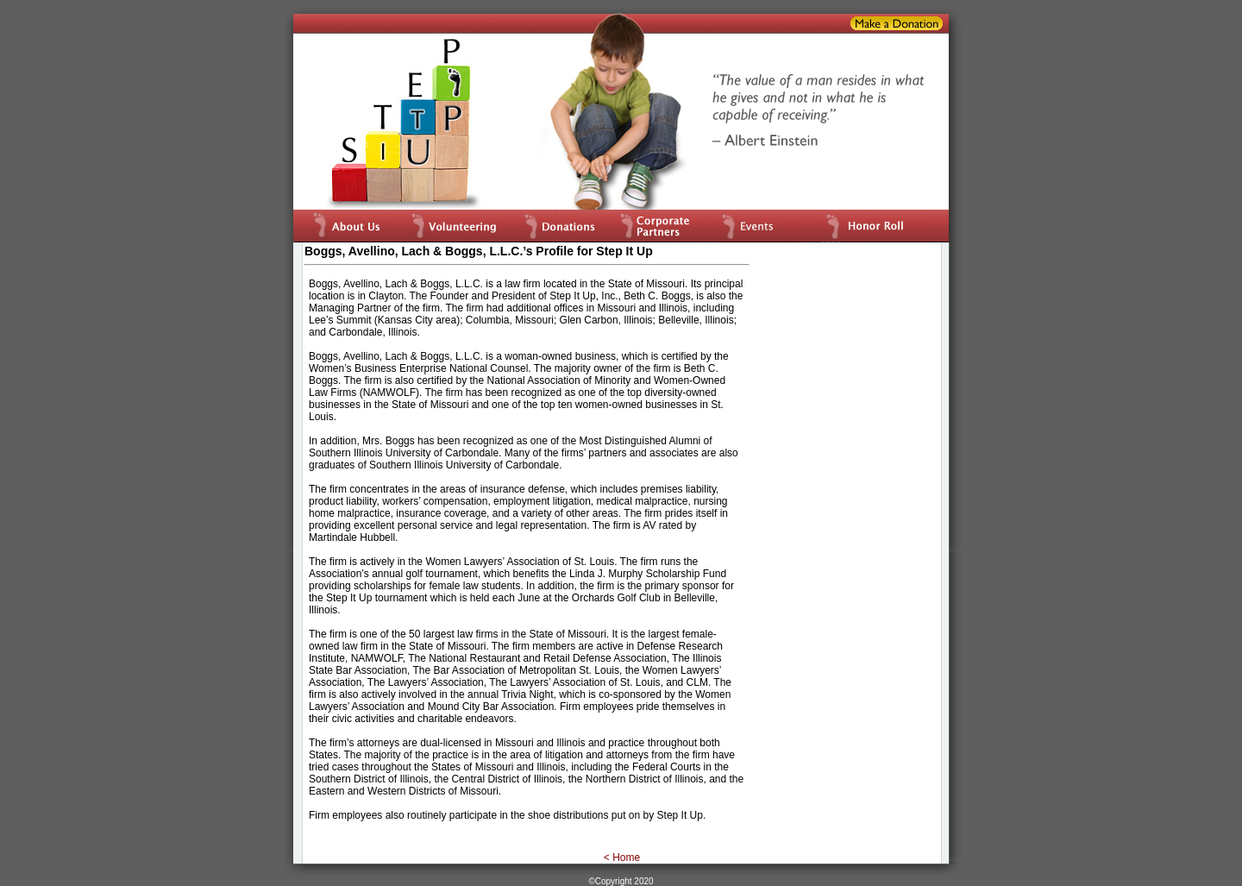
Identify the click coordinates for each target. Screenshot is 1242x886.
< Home (622, 857)
